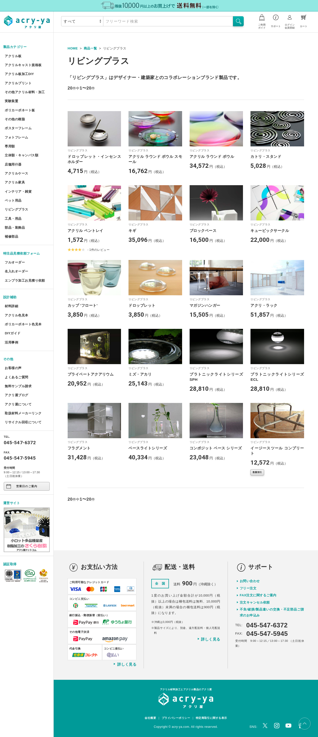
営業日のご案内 (21, 486)
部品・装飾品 (15, 227)
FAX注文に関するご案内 (258, 595)
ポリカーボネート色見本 (23, 324)
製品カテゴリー (15, 47)
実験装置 (11, 101)
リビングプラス (16, 209)
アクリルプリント (18, 83)
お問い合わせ (250, 581)
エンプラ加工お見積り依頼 (25, 280)
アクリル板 (13, 56)
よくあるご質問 (16, 377)
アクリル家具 (15, 182)
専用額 (10, 146)
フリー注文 (248, 588)
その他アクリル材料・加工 (25, 92)
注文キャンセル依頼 (255, 602)
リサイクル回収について (23, 422)
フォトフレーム (16, 137)
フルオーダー (15, 262)
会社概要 (150, 717)
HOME (73, 48)
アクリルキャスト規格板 (23, 65)
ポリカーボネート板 (20, 110)
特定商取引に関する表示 (211, 717)
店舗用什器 (13, 164)
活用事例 (11, 342)
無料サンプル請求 (18, 386)
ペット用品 (13, 200)
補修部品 (11, 236)
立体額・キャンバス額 (21, 155)
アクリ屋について (18, 404)
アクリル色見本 (16, 315)
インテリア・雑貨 (18, 191)
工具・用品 (13, 218)
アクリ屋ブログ (16, 395)
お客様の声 (13, 368)
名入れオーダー (16, 271)
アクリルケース (16, 173)
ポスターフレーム (18, 128)
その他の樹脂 (15, 119)
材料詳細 (11, 306)
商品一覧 (90, 48)
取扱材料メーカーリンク (23, 413)
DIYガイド (12, 333)
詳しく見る (124, 664)
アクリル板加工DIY (19, 74)
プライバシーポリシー (176, 717)
